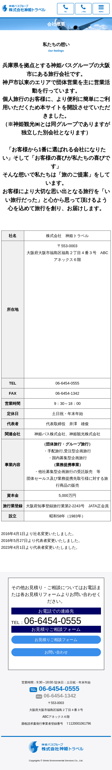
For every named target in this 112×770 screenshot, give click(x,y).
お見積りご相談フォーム (56, 639)
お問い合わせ (56, 652)
